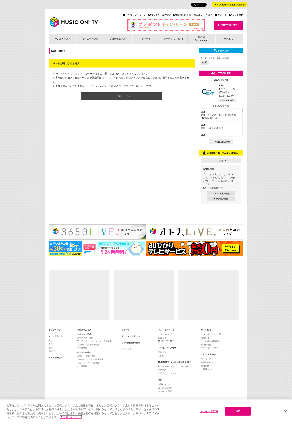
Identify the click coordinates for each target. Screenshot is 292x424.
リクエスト (229, 39)
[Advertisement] (79, 295)
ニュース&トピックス (168, 334)
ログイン (221, 160)
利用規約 (205, 366)
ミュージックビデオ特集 (88, 344)
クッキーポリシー (70, 418)
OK (238, 412)
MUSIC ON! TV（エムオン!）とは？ (194, 15)
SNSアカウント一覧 (167, 373)
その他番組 (82, 366)
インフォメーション (136, 15)
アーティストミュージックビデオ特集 (94, 341)
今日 (51, 344)
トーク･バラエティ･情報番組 (90, 359)
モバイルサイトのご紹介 (212, 334)
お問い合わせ (164, 384)
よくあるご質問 (165, 388)
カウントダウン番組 (86, 356)
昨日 (51, 341)
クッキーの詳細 (165, 391)
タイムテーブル (90, 39)
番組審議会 (206, 344)
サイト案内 (237, 15)
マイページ (206, 359)
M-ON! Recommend (131, 343)
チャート (146, 39)
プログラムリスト (118, 39)
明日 (51, 348)
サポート (222, 15)
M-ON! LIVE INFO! (166, 341)
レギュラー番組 (84, 352)
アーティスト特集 (85, 338)
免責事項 (205, 338)
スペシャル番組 (84, 334)
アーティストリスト (174, 39)
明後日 (52, 351)
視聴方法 (162, 370)
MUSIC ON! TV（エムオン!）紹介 (173, 366)
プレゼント (163, 352)
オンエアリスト (62, 39)
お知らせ (162, 338)
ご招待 (161, 355)
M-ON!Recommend (201, 38)
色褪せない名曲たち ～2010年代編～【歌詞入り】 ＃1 (219, 115)
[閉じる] (285, 412)
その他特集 (82, 348)
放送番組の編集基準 (210, 341)
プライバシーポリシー (211, 348)
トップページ (55, 330)
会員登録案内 (207, 362)
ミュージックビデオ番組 (88, 363)
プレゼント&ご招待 (161, 15)
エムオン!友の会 (208, 354)
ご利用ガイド (207, 369)
